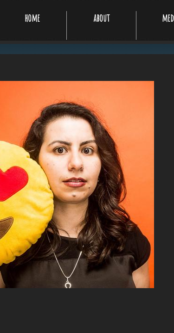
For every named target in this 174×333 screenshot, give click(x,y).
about (101, 18)
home (32, 18)
